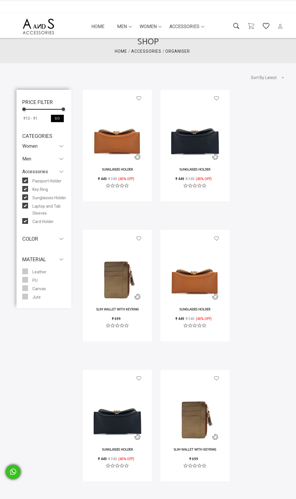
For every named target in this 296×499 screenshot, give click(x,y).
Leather (34, 271)
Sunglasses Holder (44, 197)
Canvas (34, 288)
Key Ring (35, 189)
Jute (31, 296)
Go (57, 118)
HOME (121, 51)
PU (30, 280)
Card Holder (38, 221)
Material (34, 259)
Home (97, 26)
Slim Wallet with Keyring (252, 157)
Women (148, 26)
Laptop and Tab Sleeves (41, 209)
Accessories (184, 26)
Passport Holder (42, 180)
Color (30, 239)
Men (122, 26)
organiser (177, 51)
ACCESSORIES (146, 51)
